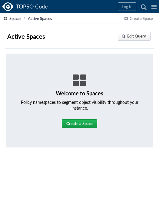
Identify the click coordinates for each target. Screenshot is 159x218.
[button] (154, 6)
